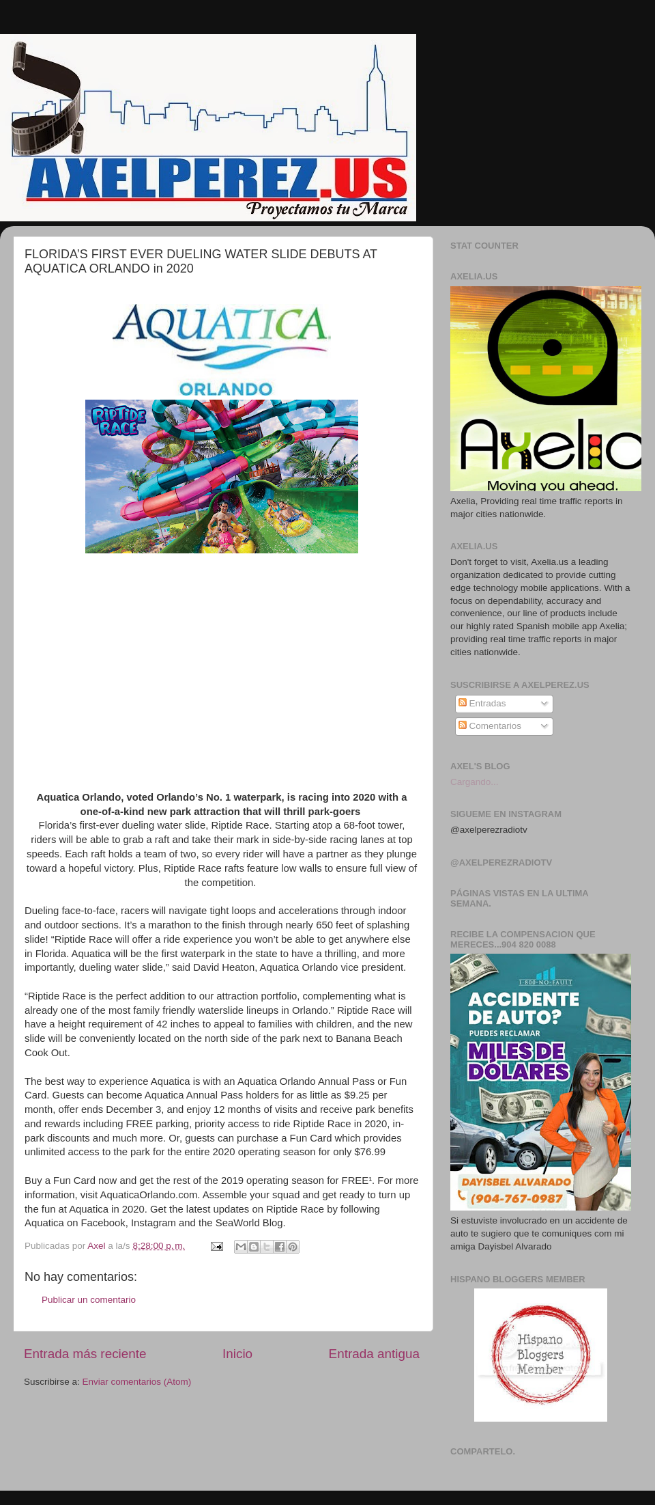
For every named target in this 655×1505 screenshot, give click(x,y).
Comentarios (489, 726)
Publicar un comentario (89, 1300)
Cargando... (474, 782)
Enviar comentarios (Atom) (137, 1382)
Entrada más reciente (85, 1354)
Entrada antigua (374, 1354)
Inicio (237, 1354)
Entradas (482, 703)
